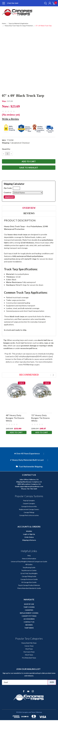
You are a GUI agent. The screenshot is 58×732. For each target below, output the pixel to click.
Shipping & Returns (29, 540)
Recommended (29, 374)
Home (4, 23)
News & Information (29, 559)
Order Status (29, 537)
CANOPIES (29, 610)
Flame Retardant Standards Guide (29, 588)
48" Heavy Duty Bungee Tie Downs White (15, 418)
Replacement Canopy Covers (29, 509)
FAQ (29, 556)
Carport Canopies (29, 503)
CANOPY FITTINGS (29, 616)
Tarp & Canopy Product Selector (29, 585)
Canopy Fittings (29, 512)
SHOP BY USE (29, 604)
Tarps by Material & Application (18, 23)
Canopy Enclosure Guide (29, 579)
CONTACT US (29, 622)
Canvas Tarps (29, 646)
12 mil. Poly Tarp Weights (29, 573)
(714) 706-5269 (12, 3)
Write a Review (10, 119)
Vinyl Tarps (29, 649)
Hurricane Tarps (29, 652)
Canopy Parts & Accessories (29, 515)
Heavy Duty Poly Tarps (29, 643)
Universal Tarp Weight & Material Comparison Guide (29, 561)
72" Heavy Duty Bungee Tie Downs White (40, 418)
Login (25, 534)
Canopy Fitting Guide (29, 576)
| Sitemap (38, 712)
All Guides (29, 564)
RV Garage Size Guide (29, 582)
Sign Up (32, 534)
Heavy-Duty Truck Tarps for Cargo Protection (19, 26)
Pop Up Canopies (29, 500)
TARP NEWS (29, 628)
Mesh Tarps (29, 655)
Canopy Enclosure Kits (29, 506)
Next (53, 375)
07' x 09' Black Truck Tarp (44, 26)
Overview (29, 208)
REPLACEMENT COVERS (29, 613)
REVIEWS (29, 625)
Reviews (29, 213)
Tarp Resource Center (29, 570)
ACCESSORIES (29, 619)
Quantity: (6, 149)
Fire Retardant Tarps (29, 658)
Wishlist (29, 531)
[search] (44, 3)
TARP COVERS (29, 607)
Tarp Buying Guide (29, 567)
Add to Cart (16, 432)
